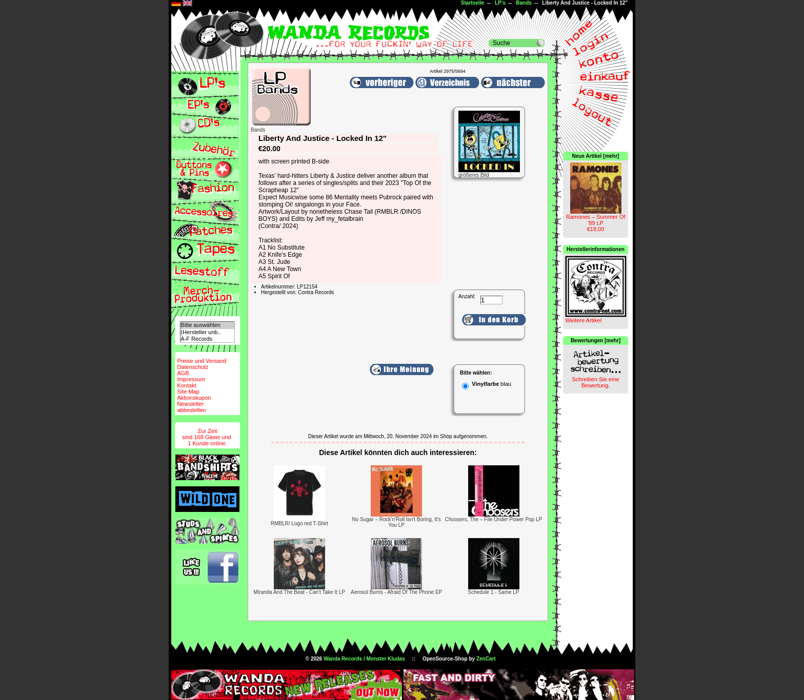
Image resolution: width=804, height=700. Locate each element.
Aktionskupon (194, 398)
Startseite (473, 3)
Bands (524, 3)
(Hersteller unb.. (207, 332)
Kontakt (186, 385)
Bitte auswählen (207, 325)
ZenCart (486, 659)
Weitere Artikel (583, 320)
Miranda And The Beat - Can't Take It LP (299, 592)
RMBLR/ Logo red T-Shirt (299, 523)
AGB (183, 373)
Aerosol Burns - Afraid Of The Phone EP (396, 592)
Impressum (191, 379)
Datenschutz (192, 367)
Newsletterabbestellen (191, 407)
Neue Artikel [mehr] (595, 156)
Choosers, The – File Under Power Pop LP (493, 519)
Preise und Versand (201, 361)
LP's (500, 3)
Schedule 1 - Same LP (493, 592)
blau (505, 384)
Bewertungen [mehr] (595, 340)
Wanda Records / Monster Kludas (364, 659)
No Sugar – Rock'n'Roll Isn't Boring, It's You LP (396, 522)
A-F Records (207, 339)
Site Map (188, 391)
